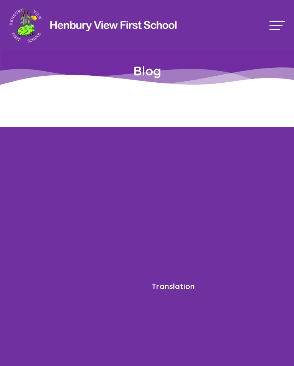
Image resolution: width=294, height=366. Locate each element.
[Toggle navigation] (277, 25)
